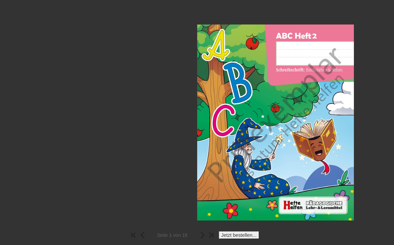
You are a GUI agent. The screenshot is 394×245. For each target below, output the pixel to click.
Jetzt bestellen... (239, 235)
